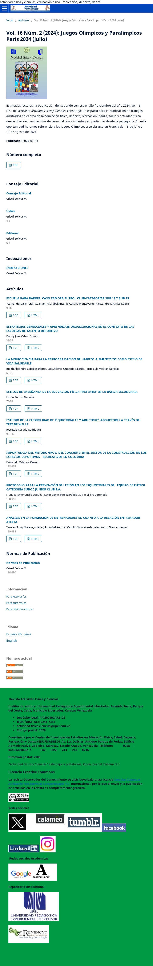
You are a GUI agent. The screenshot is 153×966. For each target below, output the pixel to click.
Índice (10, 211)
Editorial (12, 233)
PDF (15, 165)
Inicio (9, 20)
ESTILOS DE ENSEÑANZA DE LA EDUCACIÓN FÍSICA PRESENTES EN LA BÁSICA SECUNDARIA (72, 392)
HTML (35, 315)
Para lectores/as (16, 596)
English (11, 640)
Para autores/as (16, 603)
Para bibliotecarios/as (19, 609)
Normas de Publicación (23, 563)
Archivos (23, 20)
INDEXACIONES (17, 268)
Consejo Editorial (18, 193)
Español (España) (18, 634)
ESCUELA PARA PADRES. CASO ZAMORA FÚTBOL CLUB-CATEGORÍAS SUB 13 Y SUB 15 (67, 298)
